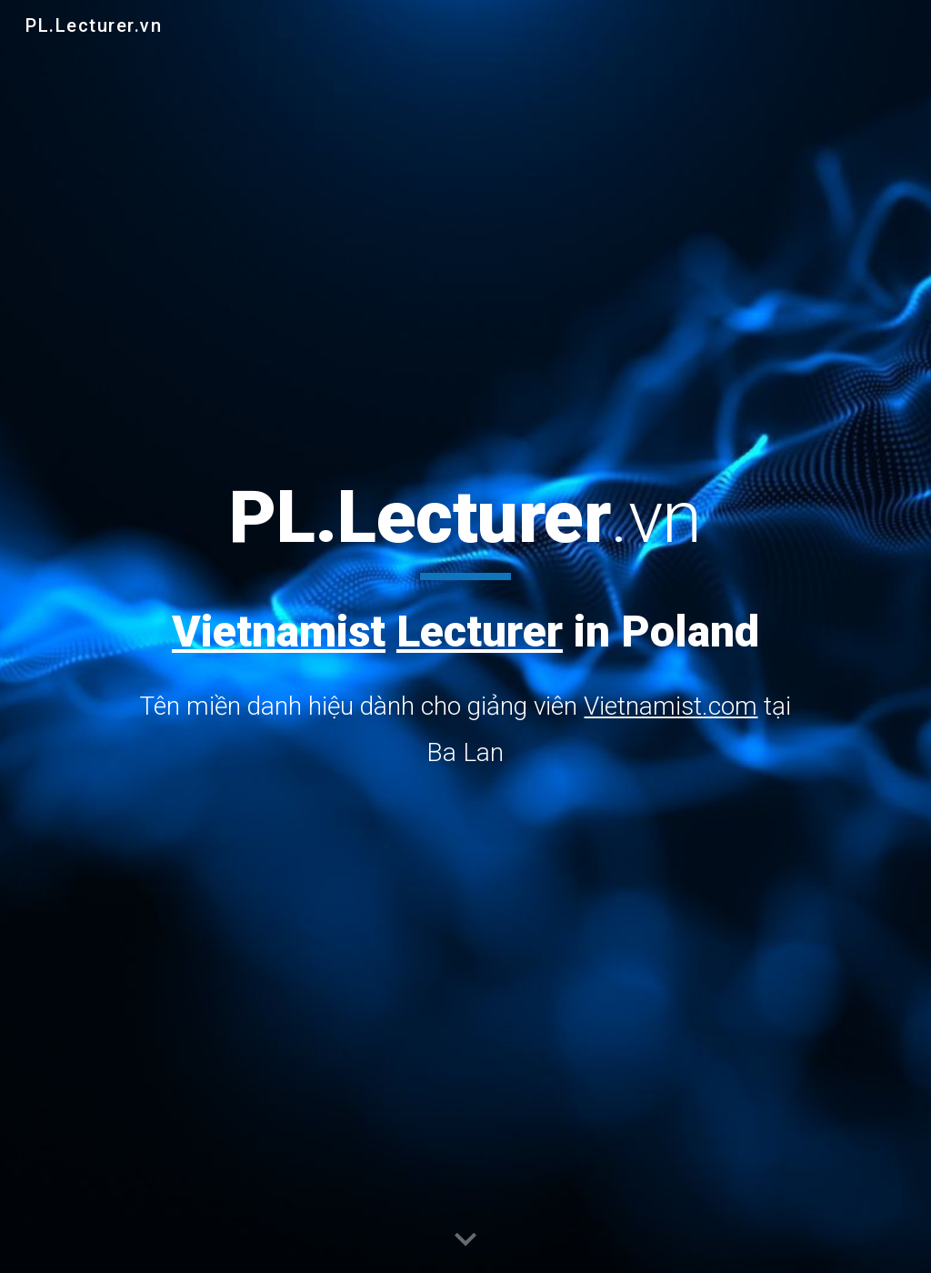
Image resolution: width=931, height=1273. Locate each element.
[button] (465, 1240)
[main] (465, 623)
